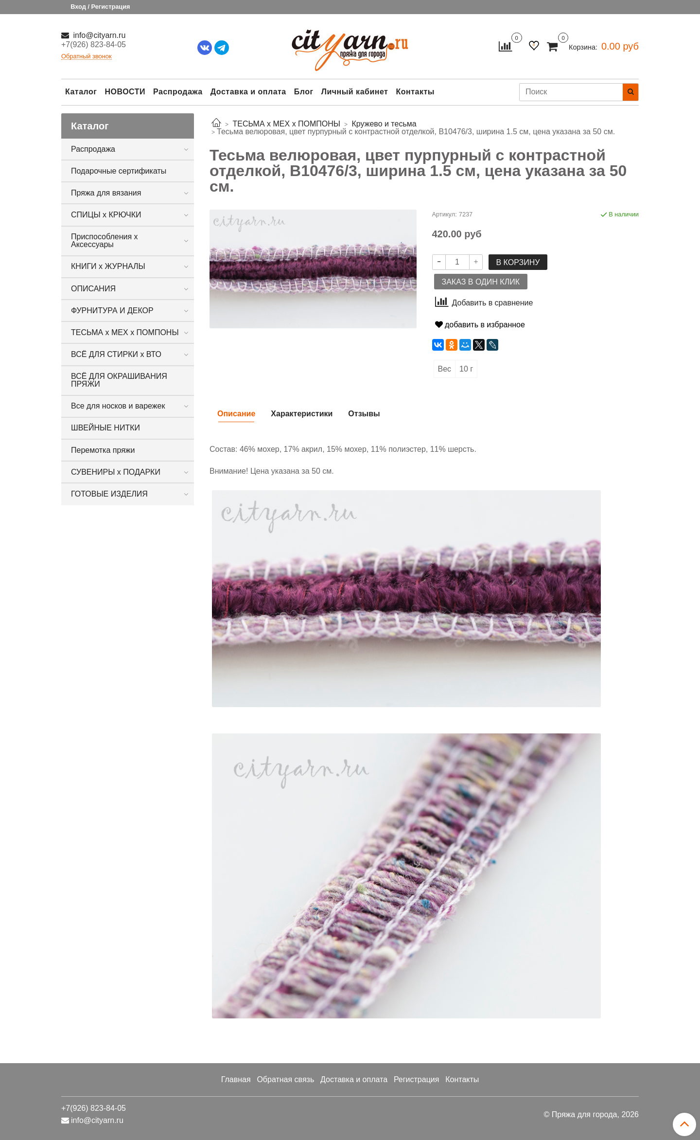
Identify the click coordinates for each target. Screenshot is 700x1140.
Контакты (415, 92)
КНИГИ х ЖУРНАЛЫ (108, 266)
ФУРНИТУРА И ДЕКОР (112, 310)
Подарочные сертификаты (118, 171)
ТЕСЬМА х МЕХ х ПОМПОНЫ (125, 332)
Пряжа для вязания (106, 193)
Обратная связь (285, 1079)
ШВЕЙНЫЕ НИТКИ (105, 428)
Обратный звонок (86, 56)
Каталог (81, 92)
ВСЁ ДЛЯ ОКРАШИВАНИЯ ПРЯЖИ (119, 380)
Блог (304, 92)
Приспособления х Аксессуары (104, 240)
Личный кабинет (354, 92)
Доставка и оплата (248, 92)
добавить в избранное (480, 325)
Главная (236, 1079)
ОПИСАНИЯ (93, 289)
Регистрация (416, 1079)
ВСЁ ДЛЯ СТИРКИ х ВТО (116, 354)
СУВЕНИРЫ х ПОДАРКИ (115, 472)
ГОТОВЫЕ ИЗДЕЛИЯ (109, 494)
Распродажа (178, 92)
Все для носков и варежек (118, 406)
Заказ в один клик (481, 282)
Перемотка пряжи (103, 450)
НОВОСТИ (125, 92)
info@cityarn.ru (98, 35)
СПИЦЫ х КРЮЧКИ (106, 215)
